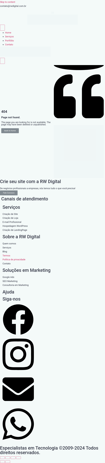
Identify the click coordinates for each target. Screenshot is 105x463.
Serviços (9, 36)
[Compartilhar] (13, 457)
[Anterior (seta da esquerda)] (2, 461)
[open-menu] (2, 28)
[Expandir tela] (7, 457)
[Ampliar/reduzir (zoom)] (2, 457)
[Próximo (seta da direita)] (7, 461)
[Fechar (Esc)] (18, 457)
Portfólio (9, 40)
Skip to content (7, 2)
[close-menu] (2, 61)
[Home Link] (25, 56)
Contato (9, 44)
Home (8, 32)
